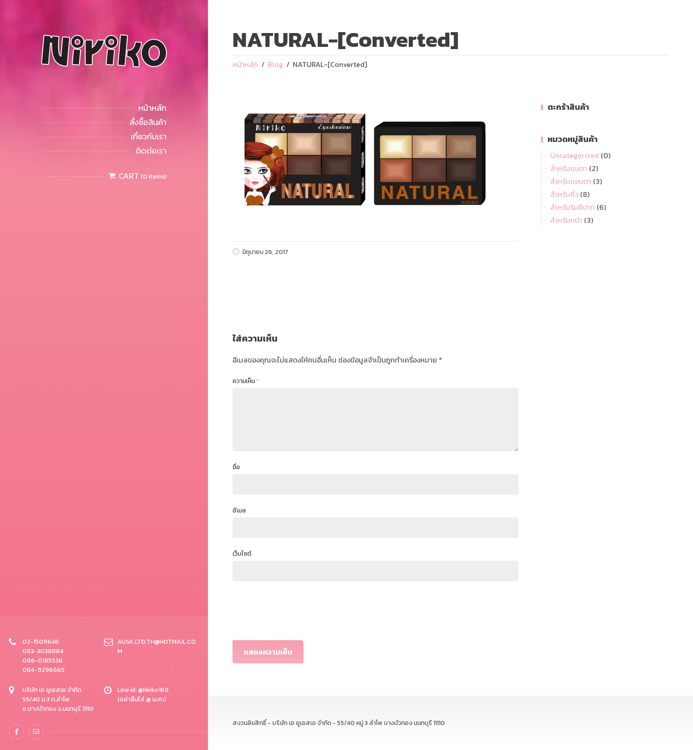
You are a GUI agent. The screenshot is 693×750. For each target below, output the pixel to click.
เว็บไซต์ (241, 553)
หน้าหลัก (152, 108)
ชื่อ (236, 467)
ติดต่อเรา (151, 151)
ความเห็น (245, 381)
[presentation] (300, 613)
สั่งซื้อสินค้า (147, 122)
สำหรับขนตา (568, 168)
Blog (275, 64)
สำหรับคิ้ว (564, 194)
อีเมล (239, 510)
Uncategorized (574, 155)
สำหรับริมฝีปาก (572, 207)
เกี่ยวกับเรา (148, 136)
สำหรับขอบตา (570, 181)
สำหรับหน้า (566, 220)
